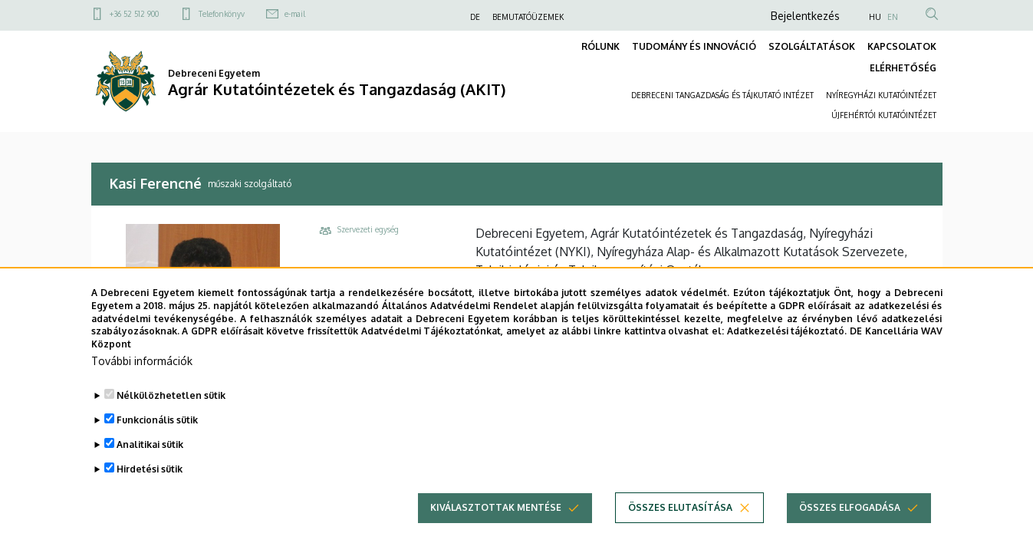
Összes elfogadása (849, 531)
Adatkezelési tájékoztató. (787, 355)
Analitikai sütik (150, 468)
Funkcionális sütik (157, 443)
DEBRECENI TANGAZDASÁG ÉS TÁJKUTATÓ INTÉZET (722, 95)
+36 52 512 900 (134, 13)
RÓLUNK (600, 46)
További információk (141, 384)
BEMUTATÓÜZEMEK (528, 16)
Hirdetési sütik (150, 493)
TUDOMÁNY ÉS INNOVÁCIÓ (694, 46)
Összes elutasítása (680, 531)
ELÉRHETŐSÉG (903, 68)
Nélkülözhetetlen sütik (171, 419)
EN (892, 16)
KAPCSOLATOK (901, 46)
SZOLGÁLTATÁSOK (811, 46)
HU (875, 16)
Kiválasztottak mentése (495, 531)
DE (475, 16)
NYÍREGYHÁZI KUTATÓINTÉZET (881, 95)
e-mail (295, 13)
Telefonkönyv (222, 13)
